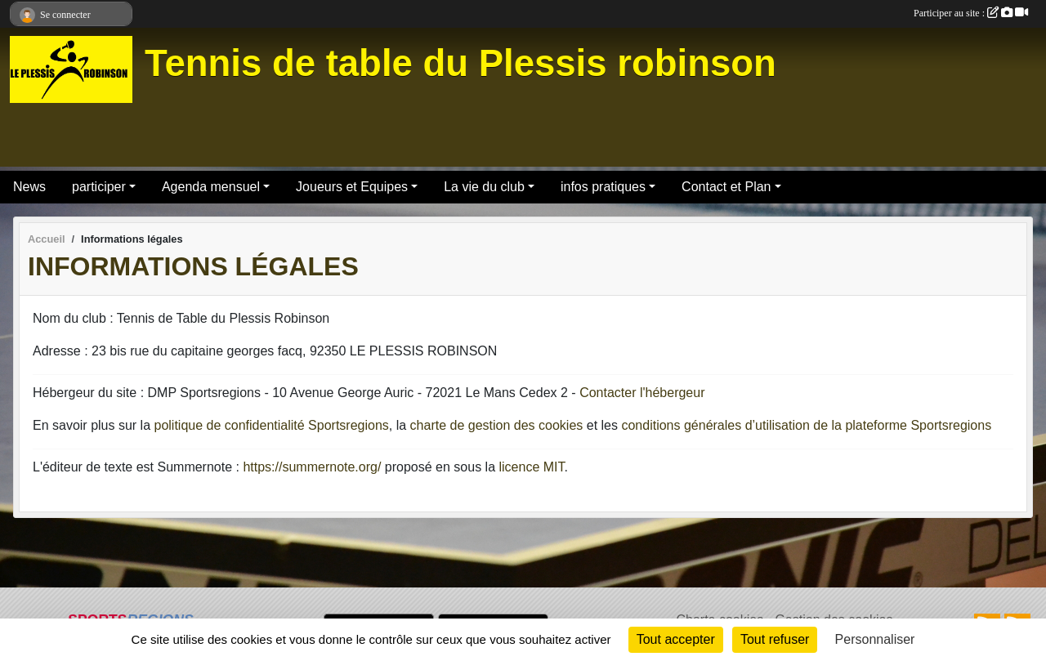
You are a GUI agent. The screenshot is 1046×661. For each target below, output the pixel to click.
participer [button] (99, 187)
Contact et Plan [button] (726, 187)
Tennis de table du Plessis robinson (460, 63)
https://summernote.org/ (312, 467)
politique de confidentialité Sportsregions (271, 425)
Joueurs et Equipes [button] (352, 187)
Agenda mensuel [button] (211, 187)
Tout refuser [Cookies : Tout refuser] (774, 639)
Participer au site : (971, 13)
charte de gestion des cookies (496, 425)
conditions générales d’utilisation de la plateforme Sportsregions (806, 425)
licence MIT (531, 467)
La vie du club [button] (484, 187)
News (29, 187)
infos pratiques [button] (603, 187)
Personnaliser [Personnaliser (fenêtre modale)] (875, 639)
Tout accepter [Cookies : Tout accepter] (676, 639)
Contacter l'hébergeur (641, 393)
